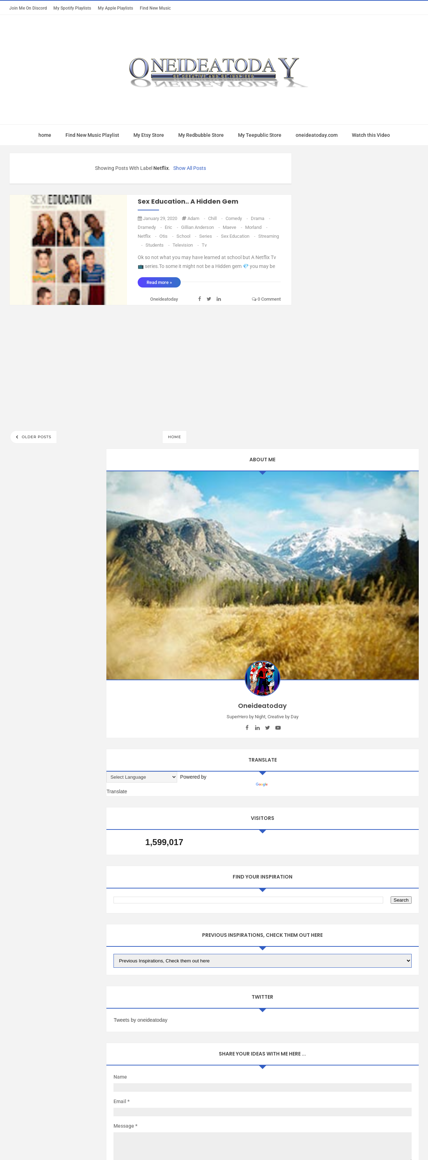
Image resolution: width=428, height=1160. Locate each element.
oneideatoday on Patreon (218, 916)
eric (172, 227)
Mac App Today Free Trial (62, 916)
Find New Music (155, 8)
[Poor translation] (26, 1051)
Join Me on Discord (28, 8)
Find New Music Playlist (92, 135)
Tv (204, 245)
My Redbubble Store (201, 135)
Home (174, 437)
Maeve (233, 227)
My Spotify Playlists (72, 8)
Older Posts (35, 437)
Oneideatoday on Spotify (367, 916)
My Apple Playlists (115, 8)
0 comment (266, 299)
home (44, 135)
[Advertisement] (150, 365)
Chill (216, 218)
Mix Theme (273, 988)
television (186, 245)
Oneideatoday (204, 988)
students (158, 245)
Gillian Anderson (201, 227)
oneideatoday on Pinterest (293, 916)
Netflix (148, 236)
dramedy (150, 227)
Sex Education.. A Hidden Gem (188, 201)
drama (260, 218)
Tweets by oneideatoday (334, 602)
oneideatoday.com (317, 135)
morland (256, 227)
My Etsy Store (148, 135)
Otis (167, 236)
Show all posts (189, 168)
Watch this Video (371, 135)
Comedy (237, 218)
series (209, 236)
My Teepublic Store (259, 135)
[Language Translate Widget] (335, 352)
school (186, 236)
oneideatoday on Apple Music (140, 916)
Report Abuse (50, 940)
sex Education (239, 236)
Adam (196, 218)
